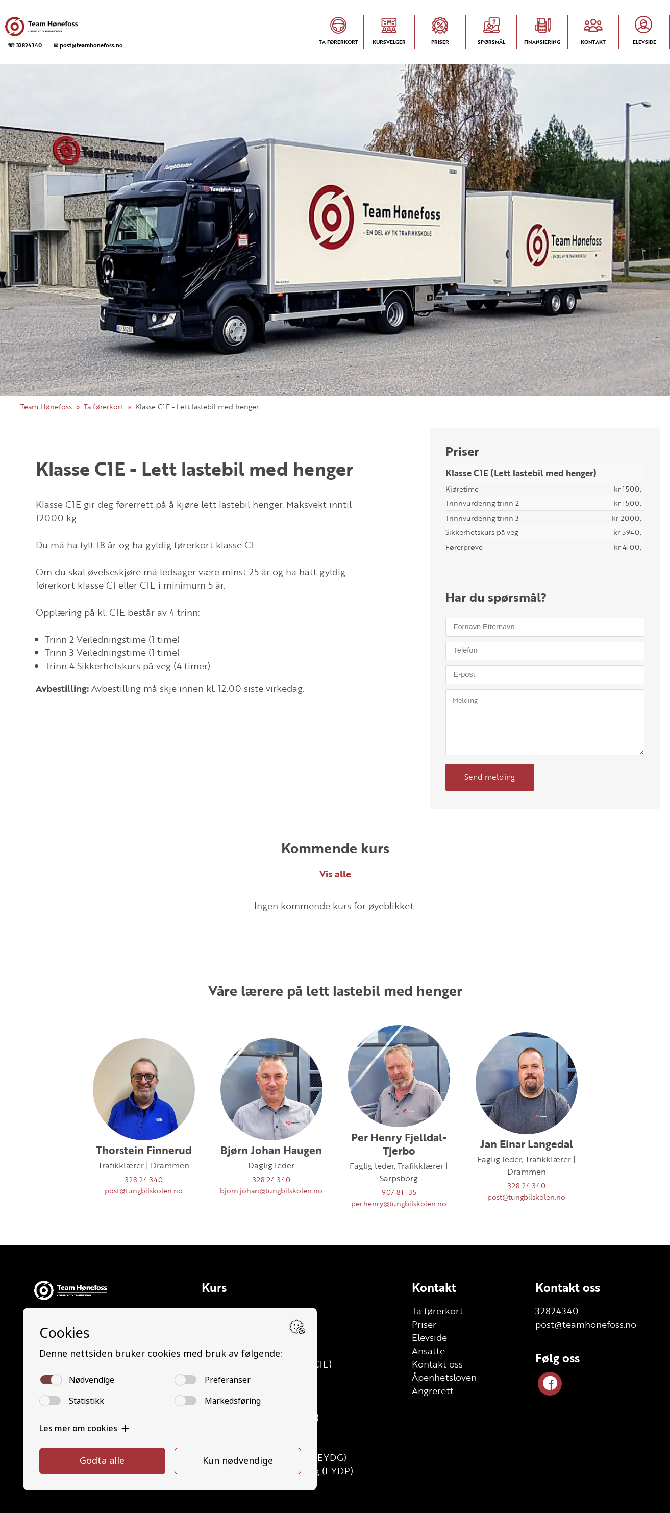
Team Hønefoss (46, 406)
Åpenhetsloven (444, 1377)
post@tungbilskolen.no (144, 1190)
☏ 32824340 (25, 45)
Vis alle (335, 874)
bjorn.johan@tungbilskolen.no (271, 1190)
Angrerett (433, 1390)
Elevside (429, 1337)
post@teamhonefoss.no (585, 1324)
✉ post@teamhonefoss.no (88, 45)
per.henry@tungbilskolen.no (398, 1203)
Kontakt (434, 1287)
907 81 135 (399, 1192)
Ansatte (428, 1350)
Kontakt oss (437, 1364)
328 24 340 (144, 1179)
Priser (424, 1324)
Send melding (489, 777)
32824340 (557, 1310)
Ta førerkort (103, 406)
